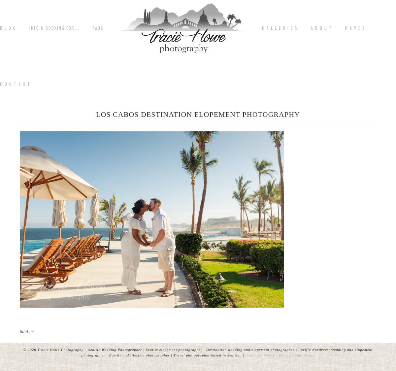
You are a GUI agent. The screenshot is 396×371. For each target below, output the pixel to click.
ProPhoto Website (262, 355)
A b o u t (321, 28)
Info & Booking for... (54, 28)
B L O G (8, 28)
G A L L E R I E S (280, 28)
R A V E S (355, 28)
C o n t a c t (15, 84)
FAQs (98, 28)
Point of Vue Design (296, 355)
